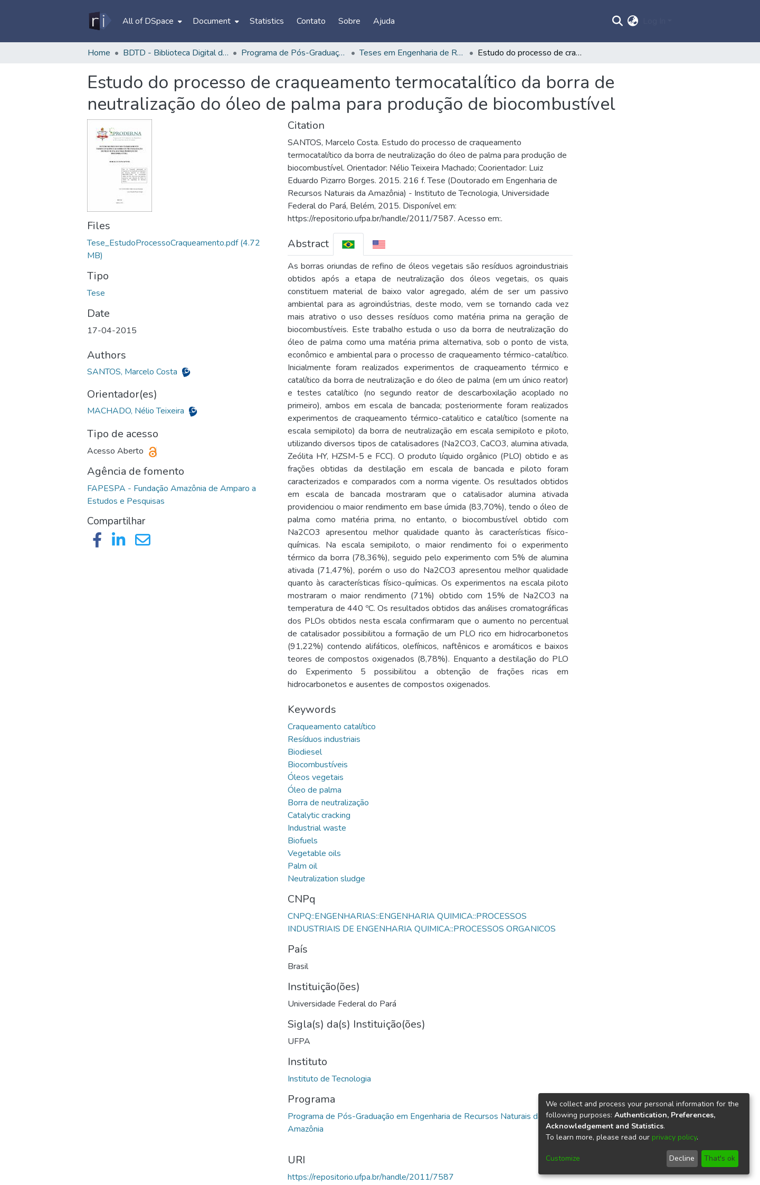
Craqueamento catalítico (332, 726)
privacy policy (674, 1137)
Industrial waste (317, 828)
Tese (96, 293)
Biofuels (303, 841)
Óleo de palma (314, 790)
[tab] (348, 244)
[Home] (99, 21)
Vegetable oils (314, 853)
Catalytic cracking (319, 815)
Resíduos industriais (324, 739)
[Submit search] (617, 21)
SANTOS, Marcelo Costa (133, 372)
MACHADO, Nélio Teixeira (136, 411)
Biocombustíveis (318, 764)
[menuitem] (151, 21)
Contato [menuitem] (311, 21)
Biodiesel (305, 752)
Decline (682, 1158)
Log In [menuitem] (654, 21)
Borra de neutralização (328, 802)
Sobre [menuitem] (349, 21)
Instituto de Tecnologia (329, 1079)
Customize (563, 1158)
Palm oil (302, 866)
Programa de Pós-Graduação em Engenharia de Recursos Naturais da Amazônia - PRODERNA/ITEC (294, 53)
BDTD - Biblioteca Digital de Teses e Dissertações (176, 53)
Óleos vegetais (316, 777)
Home (99, 53)
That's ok (719, 1158)
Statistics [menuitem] (267, 21)
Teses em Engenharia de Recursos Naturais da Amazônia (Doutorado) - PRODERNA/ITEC (412, 53)
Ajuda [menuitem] (384, 21)
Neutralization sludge (326, 879)
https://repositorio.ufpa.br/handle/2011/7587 (371, 1177)
